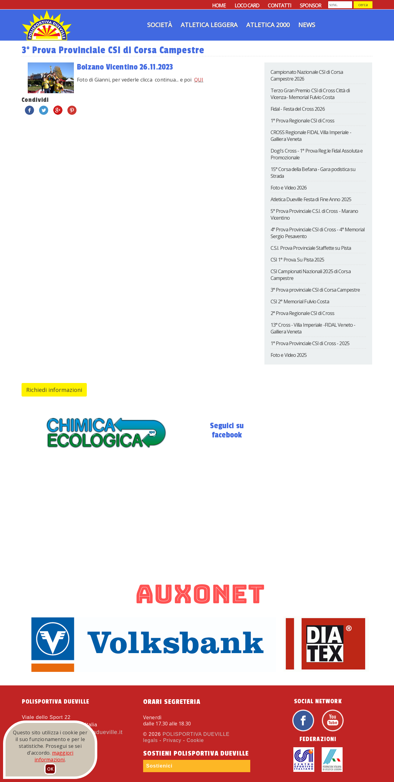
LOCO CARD (247, 5)
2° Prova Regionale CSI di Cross (302, 313)
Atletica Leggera (209, 25)
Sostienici (159, 765)
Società (159, 25)
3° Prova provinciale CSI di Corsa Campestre (315, 289)
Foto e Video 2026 (289, 187)
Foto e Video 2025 (289, 355)
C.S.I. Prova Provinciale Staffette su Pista (311, 248)
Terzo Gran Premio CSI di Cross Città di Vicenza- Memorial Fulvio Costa (310, 94)
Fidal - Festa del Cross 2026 (298, 109)
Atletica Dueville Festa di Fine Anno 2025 (311, 199)
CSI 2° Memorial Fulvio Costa (300, 301)
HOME (219, 5)
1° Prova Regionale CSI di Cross (302, 120)
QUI (198, 79)
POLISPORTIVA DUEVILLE (196, 734)
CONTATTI (279, 5)
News (306, 25)
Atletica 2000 (268, 25)
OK (50, 769)
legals (150, 740)
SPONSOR (310, 5)
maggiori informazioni (53, 756)
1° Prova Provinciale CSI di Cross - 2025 (310, 343)
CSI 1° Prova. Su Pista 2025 (297, 259)
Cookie (195, 740)
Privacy (172, 740)
